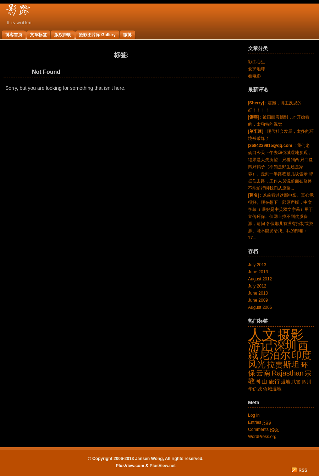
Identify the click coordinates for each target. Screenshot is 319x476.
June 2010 (258, 293)
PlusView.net (163, 465)
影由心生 (256, 61)
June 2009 (258, 300)
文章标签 (38, 34)
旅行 (274, 381)
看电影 (254, 75)
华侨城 (255, 389)
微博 (127, 34)
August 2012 (260, 279)
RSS (302, 470)
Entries (259, 422)
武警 (296, 381)
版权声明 (62, 34)
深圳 (285, 345)
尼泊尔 (274, 355)
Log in (254, 415)
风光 (257, 364)
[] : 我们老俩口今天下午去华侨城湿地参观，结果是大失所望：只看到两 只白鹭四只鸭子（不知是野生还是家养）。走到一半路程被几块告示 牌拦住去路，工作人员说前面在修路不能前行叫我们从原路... (280, 167)
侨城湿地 (272, 389)
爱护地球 (256, 68)
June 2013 (258, 271)
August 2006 (260, 307)
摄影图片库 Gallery (97, 34)
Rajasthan (288, 373)
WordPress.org (262, 436)
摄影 (290, 334)
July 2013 (257, 264)
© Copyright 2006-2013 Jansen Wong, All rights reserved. (146, 458)
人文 (262, 334)
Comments (263, 429)
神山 (261, 381)
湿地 (285, 381)
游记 (260, 345)
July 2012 (257, 286)
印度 (302, 355)
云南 (263, 373)
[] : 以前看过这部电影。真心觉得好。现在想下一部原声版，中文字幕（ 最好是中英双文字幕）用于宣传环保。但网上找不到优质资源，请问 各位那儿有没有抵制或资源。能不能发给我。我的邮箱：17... (281, 216)
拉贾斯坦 (283, 364)
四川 (306, 381)
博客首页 (13, 34)
